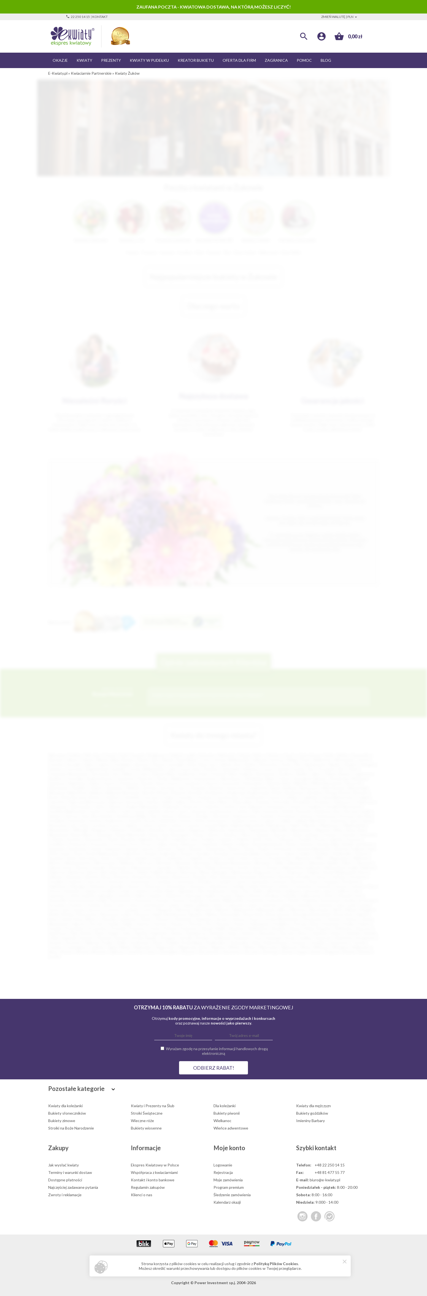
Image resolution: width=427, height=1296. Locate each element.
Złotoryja (270, 952)
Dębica (95, 783)
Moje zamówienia (228, 1179)
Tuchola (359, 942)
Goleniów (212, 806)
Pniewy (239, 923)
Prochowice (74, 928)
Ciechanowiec (228, 797)
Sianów (177, 933)
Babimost (369, 867)
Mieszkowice (59, 830)
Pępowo (143, 923)
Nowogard (180, 834)
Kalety (140, 895)
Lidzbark (203, 905)
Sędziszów (113, 848)
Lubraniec (325, 905)
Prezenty (111, 60)
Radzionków (258, 928)
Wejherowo (181, 778)
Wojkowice (361, 947)
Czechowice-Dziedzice (194, 881)
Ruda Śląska (186, 759)
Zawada (98, 867)
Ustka (243, 858)
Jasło (182, 811)
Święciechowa (275, 942)
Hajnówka (185, 891)
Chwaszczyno (140, 881)
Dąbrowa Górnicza (268, 759)
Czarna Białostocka (336, 797)
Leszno (268, 769)
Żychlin (54, 956)
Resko (291, 844)
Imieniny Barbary (310, 1120)
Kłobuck (185, 816)
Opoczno (280, 834)
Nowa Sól (353, 783)
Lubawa (286, 905)
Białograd (56, 792)
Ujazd (112, 947)
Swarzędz (274, 937)
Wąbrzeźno (143, 947)
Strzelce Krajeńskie (160, 853)
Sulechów (272, 853)
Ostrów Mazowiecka (280, 919)
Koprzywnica (120, 900)
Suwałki (118, 769)
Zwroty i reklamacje (65, 1194)
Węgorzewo (339, 858)
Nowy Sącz (207, 764)
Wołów (66, 952)
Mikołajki (80, 830)
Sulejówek (222, 937)
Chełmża (337, 877)
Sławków (320, 933)
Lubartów (268, 905)
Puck (133, 844)
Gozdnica (314, 806)
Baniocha (77, 872)
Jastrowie (311, 891)
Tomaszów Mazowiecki (67, 773)
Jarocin (169, 811)
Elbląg (292, 759)
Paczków (74, 839)
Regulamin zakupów (148, 1187)
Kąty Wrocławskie (97, 816)
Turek (230, 858)
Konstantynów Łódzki (87, 900)
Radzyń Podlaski (235, 844)
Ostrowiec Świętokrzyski (87, 769)
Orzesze (238, 919)
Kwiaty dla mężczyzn (313, 1105)
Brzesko (163, 877)
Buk (214, 877)
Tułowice (214, 858)
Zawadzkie (169, 952)
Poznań (110, 755)
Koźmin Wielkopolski (226, 900)
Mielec (128, 773)
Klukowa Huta (245, 816)
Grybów (141, 891)
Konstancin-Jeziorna (294, 816)
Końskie (267, 816)
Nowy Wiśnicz (86, 919)
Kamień (155, 895)
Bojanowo (296, 872)
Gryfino (111, 811)
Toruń (288, 755)
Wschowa (202, 863)
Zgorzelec (164, 867)
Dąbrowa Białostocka (87, 802)
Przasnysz (137, 928)
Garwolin (116, 886)
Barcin (93, 872)
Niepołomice (302, 830)
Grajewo (90, 891)
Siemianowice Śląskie (322, 764)
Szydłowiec (140, 942)
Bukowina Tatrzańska (238, 877)
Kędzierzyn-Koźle (192, 773)
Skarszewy (268, 933)
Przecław (353, 839)
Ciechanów (191, 783)
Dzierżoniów (80, 806)
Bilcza (204, 872)
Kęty (154, 816)
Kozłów (95, 820)
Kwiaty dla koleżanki (65, 1105)
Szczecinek (230, 783)
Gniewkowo (218, 886)
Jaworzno (141, 764)
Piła (297, 764)
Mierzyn (223, 909)
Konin (286, 764)
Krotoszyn (367, 900)
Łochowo (112, 909)
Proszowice (98, 928)
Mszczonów (87, 914)
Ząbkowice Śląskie (323, 863)
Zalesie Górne (60, 867)
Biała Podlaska (241, 773)
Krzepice (76, 905)
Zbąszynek (117, 867)
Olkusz (246, 834)
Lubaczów (235, 905)
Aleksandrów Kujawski (301, 867)
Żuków (210, 867)
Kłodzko (202, 816)
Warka (125, 947)
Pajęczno (78, 923)
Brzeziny (200, 877)
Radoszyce (190, 844)
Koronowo (143, 900)
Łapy (341, 905)
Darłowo (298, 881)
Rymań (86, 933)
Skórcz (303, 933)
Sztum (105, 858)
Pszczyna (118, 844)
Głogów (350, 764)
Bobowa (179, 792)
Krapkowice (115, 820)
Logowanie (223, 1165)
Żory (311, 769)
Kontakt (100, 17)
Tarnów (363, 759)
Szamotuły (343, 937)
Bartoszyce (309, 788)
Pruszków (326, 769)
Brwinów (122, 877)
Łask (352, 905)
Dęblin (167, 802)
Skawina (196, 848)
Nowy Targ (159, 834)
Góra (371, 886)
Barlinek (290, 788)
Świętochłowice (100, 778)
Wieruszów (268, 947)
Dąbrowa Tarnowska (125, 802)
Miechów (183, 909)
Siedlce (250, 764)
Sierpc (233, 933)
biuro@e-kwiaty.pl (325, 1179)
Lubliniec (131, 825)
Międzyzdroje (355, 825)
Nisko (339, 830)
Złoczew (251, 952)
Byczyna (79, 797)
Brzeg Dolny (143, 877)
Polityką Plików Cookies (276, 1263)
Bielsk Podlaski (150, 872)
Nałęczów (217, 830)
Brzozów (361, 792)
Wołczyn (145, 863)
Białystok (226, 755)
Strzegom (168, 937)
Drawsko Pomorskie (273, 802)
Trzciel (155, 858)
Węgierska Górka (193, 947)
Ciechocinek (253, 797)
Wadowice (303, 858)
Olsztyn (273, 755)
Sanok (96, 848)
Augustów (259, 788)
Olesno (213, 834)
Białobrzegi (357, 788)
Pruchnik (118, 928)
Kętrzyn (168, 816)
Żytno (258, 867)
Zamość (283, 769)
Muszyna (142, 914)
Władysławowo (77, 863)
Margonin (164, 909)
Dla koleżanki (225, 1105)
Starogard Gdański (310, 778)
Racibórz (55, 778)
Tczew (142, 773)
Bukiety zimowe (61, 1120)
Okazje (60, 60)
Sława (249, 848)
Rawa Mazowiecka (267, 844)
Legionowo (362, 773)
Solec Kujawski (63, 937)
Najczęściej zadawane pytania (73, 1187)
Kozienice (196, 900)
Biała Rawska (333, 788)
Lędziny (173, 905)
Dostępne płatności (65, 1179)
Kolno (329, 895)
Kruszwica (57, 905)
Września (183, 863)
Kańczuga (193, 895)
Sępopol (132, 848)
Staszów (86, 937)
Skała (181, 848)
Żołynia (348, 952)
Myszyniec (178, 830)
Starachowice (205, 778)
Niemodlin (279, 830)
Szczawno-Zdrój (61, 858)
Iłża (245, 891)
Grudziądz (121, 764)
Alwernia (216, 788)
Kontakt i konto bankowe (152, 1179)
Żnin (197, 867)
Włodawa (340, 947)
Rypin (100, 933)
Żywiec (272, 867)
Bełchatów (265, 773)
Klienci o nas (141, 1194)
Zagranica (276, 60)
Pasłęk (112, 923)
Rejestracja (223, 1172)
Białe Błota (77, 792)
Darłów (152, 802)
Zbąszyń (188, 952)
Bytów (95, 797)
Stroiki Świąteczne (147, 1113)
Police (269, 839)
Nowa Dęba (230, 914)
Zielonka (183, 867)
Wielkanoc (222, 1120)
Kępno (240, 895)
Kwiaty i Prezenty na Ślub (152, 1105)
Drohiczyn (351, 881)
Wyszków (263, 863)
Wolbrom (127, 863)
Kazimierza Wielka (131, 816)
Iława (234, 891)
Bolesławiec (58, 788)
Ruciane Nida (328, 844)
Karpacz (55, 816)
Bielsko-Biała (108, 759)
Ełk (341, 769)
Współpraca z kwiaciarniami (154, 1172)
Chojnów (74, 881)
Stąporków (131, 853)
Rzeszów (55, 759)
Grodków (109, 891)
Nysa (160, 783)
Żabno (347, 863)
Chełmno (112, 797)
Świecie (361, 853)
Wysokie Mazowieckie (233, 863)
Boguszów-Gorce (270, 872)
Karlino (211, 895)
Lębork (269, 820)
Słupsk (158, 764)
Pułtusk (170, 928)
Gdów (99, 806)
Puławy (284, 778)
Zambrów (136, 952)
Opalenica (203, 919)
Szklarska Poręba (98, 942)
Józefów (124, 895)
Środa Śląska (192, 942)
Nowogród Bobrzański (312, 914)
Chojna (168, 797)
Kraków (75, 755)
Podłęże (208, 839)
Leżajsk (285, 820)
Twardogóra (75, 947)
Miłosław (298, 909)
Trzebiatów (174, 858)
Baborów (58, 872)
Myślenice (119, 830)
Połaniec (225, 839)
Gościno (357, 886)
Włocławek (344, 759)
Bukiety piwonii (227, 1113)
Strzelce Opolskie (195, 853)
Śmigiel (172, 942)
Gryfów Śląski (162, 891)
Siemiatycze (196, 933)
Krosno (110, 783)
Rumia (162, 778)
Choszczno (115, 881)
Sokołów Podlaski (349, 848)
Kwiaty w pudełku (149, 60)
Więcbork (289, 947)
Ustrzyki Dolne (278, 858)
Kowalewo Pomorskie (66, 820)
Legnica (103, 764)
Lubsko (162, 825)
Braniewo (75, 877)
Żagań (302, 952)
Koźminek (255, 900)
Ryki (73, 933)
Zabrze (88, 759)
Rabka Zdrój (167, 844)
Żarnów (82, 867)
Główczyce (153, 886)
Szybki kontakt (316, 1148)
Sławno (234, 848)
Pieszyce (177, 923)
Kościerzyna (325, 816)
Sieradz (147, 783)
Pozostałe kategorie (82, 1088)
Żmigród (332, 952)
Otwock (211, 783)
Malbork (133, 788)
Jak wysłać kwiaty (63, 1165)
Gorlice (229, 806)
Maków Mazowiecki (247, 825)
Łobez (84, 825)
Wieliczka (361, 858)
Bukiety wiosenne (146, 1128)
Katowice (207, 755)
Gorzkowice (276, 806)
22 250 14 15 (78, 17)
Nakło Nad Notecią (169, 914)
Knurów (150, 788)
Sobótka (353, 933)
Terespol (298, 942)
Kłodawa (272, 895)
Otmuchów (367, 834)
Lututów (193, 825)
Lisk (72, 825)
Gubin (126, 811)
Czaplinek (309, 797)
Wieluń (250, 947)
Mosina (68, 914)
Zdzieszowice (141, 867)
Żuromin (226, 867)
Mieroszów (203, 909)
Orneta (221, 919)
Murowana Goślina (116, 914)
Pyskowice (189, 928)
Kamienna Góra (327, 811)
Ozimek (56, 839)
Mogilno (367, 909)
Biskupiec (220, 872)
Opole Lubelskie (305, 834)
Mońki (53, 914)
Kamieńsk (173, 895)
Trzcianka (317, 942)
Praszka (54, 928)
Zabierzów (295, 863)
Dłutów (196, 802)
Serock (148, 848)
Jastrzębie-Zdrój (181, 764)
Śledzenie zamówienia (232, 1194)
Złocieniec (232, 952)
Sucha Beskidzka (246, 853)
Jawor (328, 891)
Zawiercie (125, 778)
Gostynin (323, 886)
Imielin (257, 891)
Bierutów (189, 872)
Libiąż (188, 905)
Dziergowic (57, 806)
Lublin (191, 755)
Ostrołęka (74, 778)
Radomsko (77, 783)
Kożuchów (275, 900)
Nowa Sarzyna (278, 914)
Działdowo (57, 886)
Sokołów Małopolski (313, 848)
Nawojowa (259, 830)
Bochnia (196, 792)
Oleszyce (163, 919)
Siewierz (248, 933)
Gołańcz (284, 886)
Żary (182, 788)
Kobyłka (290, 895)
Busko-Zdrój (58, 797)
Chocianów (357, 877)
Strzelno (203, 937)
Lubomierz (305, 905)
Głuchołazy (176, 886)
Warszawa (57, 755)
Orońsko (329, 834)
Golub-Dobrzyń (261, 886)
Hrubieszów (216, 891)
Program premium (229, 1187)
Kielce (258, 755)
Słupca (337, 933)
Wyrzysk (98, 952)
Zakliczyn (117, 952)
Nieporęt (323, 830)
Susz (259, 937)
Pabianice (250, 769)
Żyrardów (115, 788)
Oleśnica (229, 834)
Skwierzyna (215, 848)
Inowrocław (189, 769)
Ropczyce (364, 928)
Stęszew (121, 937)
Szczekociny (366, 937)
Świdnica (286, 773)
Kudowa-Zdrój (99, 905)
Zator (151, 952)
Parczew (96, 923)
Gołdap (238, 886)
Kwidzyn (238, 820)
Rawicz (296, 928)
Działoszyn (366, 802)
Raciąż (207, 928)
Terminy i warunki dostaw (70, 1172)
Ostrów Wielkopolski (146, 769)
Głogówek (170, 806)
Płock (305, 759)
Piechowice (94, 839)
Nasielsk (195, 914)
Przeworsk (78, 844)
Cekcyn (320, 877)
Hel (200, 891)
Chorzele (184, 797)
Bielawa (96, 792)
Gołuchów (303, 886)
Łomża (298, 769)
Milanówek (265, 909)
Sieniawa (217, 933)
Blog (326, 60)
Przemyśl (218, 773)
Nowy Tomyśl (59, 919)
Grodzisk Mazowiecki (343, 806)
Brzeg (331, 792)
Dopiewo (331, 881)
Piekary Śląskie (337, 773)
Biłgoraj (113, 792)
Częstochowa (308, 755)
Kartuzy (72, 816)
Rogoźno (324, 928)
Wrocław (93, 755)
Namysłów (238, 830)
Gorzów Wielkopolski (231, 759)
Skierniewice (231, 778)
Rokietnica (344, 928)
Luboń (147, 825)
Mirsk (337, 909)
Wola (52, 952)
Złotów (287, 952)
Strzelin (186, 937)
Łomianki (131, 909)
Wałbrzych (322, 759)
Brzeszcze (181, 877)
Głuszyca (197, 886)
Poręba (348, 923)
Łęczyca (94, 909)
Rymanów (56, 848)
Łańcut (255, 820)
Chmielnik (131, 797)
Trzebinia (194, 858)
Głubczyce (191, 806)
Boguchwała (258, 792)
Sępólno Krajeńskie (151, 933)
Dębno (181, 802)
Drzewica (322, 802)
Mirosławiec (319, 909)
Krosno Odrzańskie (160, 820)
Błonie (163, 792)
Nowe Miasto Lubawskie (92, 834)
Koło (359, 895)
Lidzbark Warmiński (310, 820)
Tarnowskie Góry (105, 773)
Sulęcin (289, 853)
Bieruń (172, 872)
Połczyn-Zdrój (305, 923)
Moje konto (229, 1148)
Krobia (349, 900)
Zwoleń (243, 867)
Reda (309, 928)
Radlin (220, 928)
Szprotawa (88, 858)
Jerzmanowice (221, 811)
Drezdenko (302, 802)
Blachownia (242, 872)
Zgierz (316, 773)
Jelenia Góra (230, 764)
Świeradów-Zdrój (245, 942)
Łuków (177, 825)
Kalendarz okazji (227, 1202)
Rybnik (167, 759)
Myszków (158, 830)
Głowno (134, 886)
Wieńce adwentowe (231, 1128)
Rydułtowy (57, 933)
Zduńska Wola (278, 783)
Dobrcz (315, 881)
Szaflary (305, 937)
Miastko (310, 825)
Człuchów (57, 802)
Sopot (65, 853)
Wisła (305, 947)
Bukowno (268, 877)
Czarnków (163, 881)
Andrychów (237, 788)
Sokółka (370, 933)
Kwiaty (84, 60)
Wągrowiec (165, 947)
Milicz (282, 909)
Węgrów (218, 947)
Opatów (262, 834)
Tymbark (96, 947)
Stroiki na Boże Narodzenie (71, 1128)
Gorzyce (296, 806)
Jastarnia (198, 811)
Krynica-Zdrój (191, 820)
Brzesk (345, 792)
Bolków (314, 872)
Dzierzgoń (78, 886)
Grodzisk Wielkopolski (67, 811)
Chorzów (56, 764)
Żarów (315, 952)
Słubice (264, 848)
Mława (351, 909)
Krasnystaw (330, 900)
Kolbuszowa (310, 895)
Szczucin (55, 942)
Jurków (242, 811)
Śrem (78, 853)
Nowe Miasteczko (131, 834)
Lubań (252, 905)
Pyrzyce (147, 844)
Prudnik (304, 839)
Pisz (209, 923)
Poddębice (281, 923)
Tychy (205, 759)
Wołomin (164, 863)
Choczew (151, 797)
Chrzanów (204, 797)
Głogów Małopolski (141, 806)
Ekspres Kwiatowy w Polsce (155, 1165)
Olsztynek (183, 919)
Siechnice (165, 848)
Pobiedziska (259, 923)
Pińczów (195, 923)
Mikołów (301, 783)
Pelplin (127, 923)
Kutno (173, 783)
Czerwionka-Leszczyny (268, 881)
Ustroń (257, 858)
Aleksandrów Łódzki (340, 867)
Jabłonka (273, 891)
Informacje (146, 1148)
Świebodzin (342, 853)
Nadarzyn (198, 830)
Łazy (66, 909)
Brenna (92, 877)
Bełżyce (128, 872)
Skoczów (287, 933)
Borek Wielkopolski (339, 872)
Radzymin (210, 844)
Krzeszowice (217, 820)
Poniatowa (330, 923)
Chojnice (96, 788)
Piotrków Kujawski (137, 839)
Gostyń (340, 886)
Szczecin (138, 755)
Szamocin (323, 937)
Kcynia (225, 895)
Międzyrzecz (330, 825)
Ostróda (347, 834)
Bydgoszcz (157, 755)
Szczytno (73, 942)
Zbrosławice (209, 952)
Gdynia (244, 755)
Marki (295, 825)
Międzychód (243, 909)
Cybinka (291, 797)
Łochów (99, 825)
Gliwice (72, 759)
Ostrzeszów (311, 919)
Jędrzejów (105, 895)
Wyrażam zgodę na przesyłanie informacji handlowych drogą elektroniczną (217, 1051)
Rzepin (113, 933)
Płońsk (162, 839)
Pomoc (304, 60)
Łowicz (147, 909)
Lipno (354, 820)
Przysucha (98, 844)
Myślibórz (139, 830)
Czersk (240, 881)
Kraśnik (134, 820)
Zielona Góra (148, 759)
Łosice (115, 825)
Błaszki (148, 792)
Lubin (171, 769)
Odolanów (128, 919)
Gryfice (95, 811)
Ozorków (333, 919)
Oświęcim (197, 788)
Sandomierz (78, 848)
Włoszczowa (105, 863)
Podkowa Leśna (184, 839)
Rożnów (307, 844)
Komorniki (57, 900)
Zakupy (58, 1148)
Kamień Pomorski (296, 811)
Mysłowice (269, 764)
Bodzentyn (215, 792)
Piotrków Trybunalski (221, 769)
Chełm (352, 769)
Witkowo (321, 947)
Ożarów (351, 919)
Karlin (366, 811)
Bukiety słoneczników (67, 1113)
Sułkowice (243, 937)
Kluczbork (221, 816)
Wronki (82, 952)
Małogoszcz (277, 825)
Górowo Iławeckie (64, 891)
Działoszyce (343, 802)
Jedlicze (343, 891)
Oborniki (108, 919)
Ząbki (278, 863)
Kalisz (89, 764)
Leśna (133, 905)
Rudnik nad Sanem (358, 844)
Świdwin (322, 853)
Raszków (279, 928)
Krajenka (309, 900)
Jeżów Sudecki (81, 895)
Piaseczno (145, 778)
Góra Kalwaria (251, 806)
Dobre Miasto (218, 802)
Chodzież (56, 881)
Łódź (123, 755)
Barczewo (109, 872)
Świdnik (78, 788)
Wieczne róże (142, 1120)
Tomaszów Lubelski (130, 858)
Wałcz (320, 858)
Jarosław (167, 788)
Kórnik (293, 900)
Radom (343, 755)
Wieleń (234, 947)
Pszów (154, 928)
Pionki (112, 839)
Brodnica (315, 792)
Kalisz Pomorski (265, 811)
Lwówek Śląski (216, 825)
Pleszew (223, 923)
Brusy (107, 877)
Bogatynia (236, 792)
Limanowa (338, 820)
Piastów (160, 923)
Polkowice (286, 839)
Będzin (302, 773)
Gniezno (55, 769)
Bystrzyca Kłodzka (295, 877)
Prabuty (364, 923)
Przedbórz (57, 844)
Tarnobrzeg (338, 778)
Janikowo (292, 891)
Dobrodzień (243, 802)
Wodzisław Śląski (260, 778)
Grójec (125, 891)
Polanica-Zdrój (248, 839)
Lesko (120, 905)
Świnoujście (253, 783)
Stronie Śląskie (144, 937)
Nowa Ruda (253, 914)
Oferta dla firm (239, 60)
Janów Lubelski (147, 811)
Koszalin (74, 764)
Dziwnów (97, 886)
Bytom (128, 759)
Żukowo (365, 952)
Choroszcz (94, 881)
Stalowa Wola (163, 773)
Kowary (178, 900)
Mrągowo (99, 830)
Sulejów (305, 853)
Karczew (351, 811)
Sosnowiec (361, 755)
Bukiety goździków (312, 1113)
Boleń (277, 792)
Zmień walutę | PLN (339, 17)
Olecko (146, 919)
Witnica (54, 863)
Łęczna (79, 909)
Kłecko (255, 895)
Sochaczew (283, 848)
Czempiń (223, 881)
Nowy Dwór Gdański (351, 914)
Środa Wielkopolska (102, 853)
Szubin (121, 942)
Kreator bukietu (196, 60)
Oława (198, 834)
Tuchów (55, 947)
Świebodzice (216, 942)
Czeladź (362, 797)
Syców (290, 937)
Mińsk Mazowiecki (327, 783)
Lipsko (218, 905)
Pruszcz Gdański (328, 839)
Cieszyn (274, 797)
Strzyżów (221, 853)
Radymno (237, 928)
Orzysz (254, 919)
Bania (275, 788)
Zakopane (364, 863)
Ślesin (158, 942)
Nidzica (212, 914)
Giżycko (114, 806)
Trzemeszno (338, 942)
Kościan (162, 900)
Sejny (127, 933)
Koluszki (344, 895)
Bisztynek (131, 792)
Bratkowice (295, 792)
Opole (328, 755)
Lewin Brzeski (152, 905)
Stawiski (104, 937)
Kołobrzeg (129, 783)
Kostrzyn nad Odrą (355, 816)
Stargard (367, 764)
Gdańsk (176, 755)
